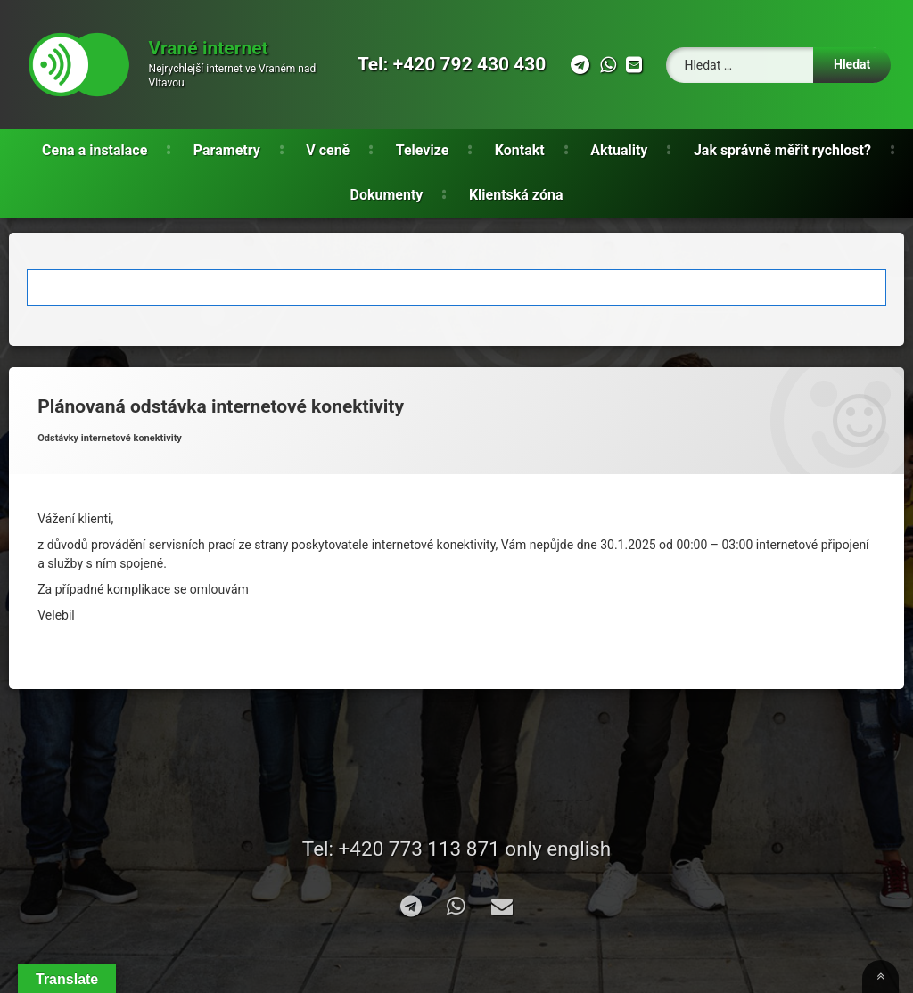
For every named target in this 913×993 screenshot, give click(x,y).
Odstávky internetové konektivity (109, 438)
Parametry (226, 150)
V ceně (328, 150)
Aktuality (618, 150)
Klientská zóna (516, 194)
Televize (422, 150)
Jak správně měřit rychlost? (782, 150)
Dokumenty (387, 194)
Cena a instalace (94, 150)
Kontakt (520, 150)
